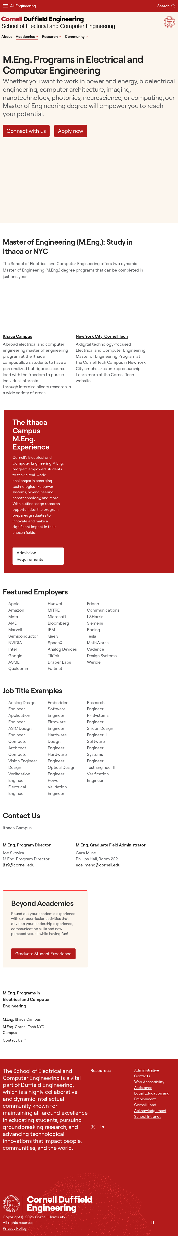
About (6, 36)
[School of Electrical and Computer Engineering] (58, 23)
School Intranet (147, 1116)
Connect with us (26, 131)
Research (51, 36)
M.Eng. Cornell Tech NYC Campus (23, 1029)
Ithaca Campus (17, 336)
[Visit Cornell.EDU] (169, 26)
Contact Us (12, 1040)
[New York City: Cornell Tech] (111, 308)
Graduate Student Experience (43, 953)
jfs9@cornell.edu (19, 865)
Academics (27, 36)
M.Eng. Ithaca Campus (22, 1019)
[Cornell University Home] (11, 1203)
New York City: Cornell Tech (102, 336)
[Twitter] (93, 1126)
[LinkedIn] (102, 1126)
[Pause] (153, 1223)
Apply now (70, 131)
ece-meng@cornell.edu (98, 865)
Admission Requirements (30, 556)
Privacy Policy (15, 1228)
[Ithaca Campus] (38, 308)
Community (76, 36)
